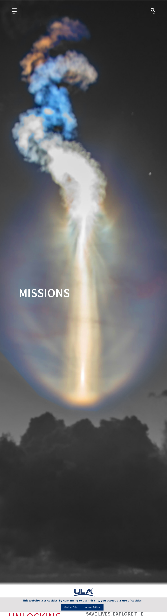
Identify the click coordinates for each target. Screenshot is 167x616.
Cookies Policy (71, 607)
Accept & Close (92, 607)
